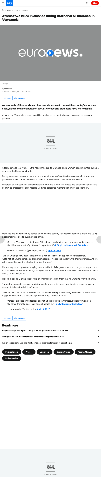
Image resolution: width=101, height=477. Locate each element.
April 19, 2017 (54, 250)
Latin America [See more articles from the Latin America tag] (11, 358)
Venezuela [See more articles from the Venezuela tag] (44, 352)
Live (95, 3)
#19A (57, 245)
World (16, 10)
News (9, 10)
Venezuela (24, 10)
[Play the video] (50, 53)
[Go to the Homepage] (9, 3)
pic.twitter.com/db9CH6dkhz (74, 245)
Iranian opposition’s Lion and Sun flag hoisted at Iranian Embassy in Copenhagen (37, 343)
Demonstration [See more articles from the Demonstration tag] (63, 352)
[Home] (3, 10)
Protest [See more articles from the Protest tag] (29, 352)
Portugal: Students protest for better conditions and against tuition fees (33, 337)
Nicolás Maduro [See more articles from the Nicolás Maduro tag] (85, 352)
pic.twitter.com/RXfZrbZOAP (69, 304)
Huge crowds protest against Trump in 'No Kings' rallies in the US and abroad (35, 330)
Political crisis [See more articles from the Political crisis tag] (11, 352)
